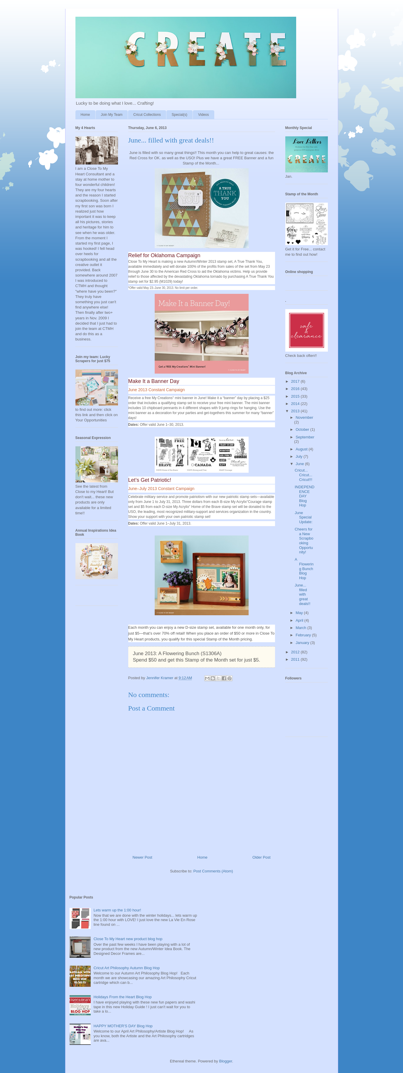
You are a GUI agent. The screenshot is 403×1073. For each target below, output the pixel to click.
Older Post (261, 857)
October (303, 429)
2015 (296, 396)
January (303, 642)
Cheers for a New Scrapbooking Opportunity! (304, 540)
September (305, 437)
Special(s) (179, 115)
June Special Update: (304, 517)
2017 (296, 381)
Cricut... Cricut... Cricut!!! (303, 475)
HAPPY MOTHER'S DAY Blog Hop (123, 1026)
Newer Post (142, 857)
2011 (296, 659)
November (304, 417)
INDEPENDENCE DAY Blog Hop (304, 496)
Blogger (225, 1061)
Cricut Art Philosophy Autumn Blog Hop (127, 968)
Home (85, 115)
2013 (296, 411)
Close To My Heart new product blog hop (128, 939)
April (300, 620)
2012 (296, 652)
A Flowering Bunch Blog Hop (304, 568)
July (299, 456)
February (304, 635)
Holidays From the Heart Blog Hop (123, 997)
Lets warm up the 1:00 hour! (117, 910)
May (300, 613)
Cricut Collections (147, 115)
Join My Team (112, 115)
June (300, 464)
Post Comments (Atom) (213, 871)
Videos (203, 115)
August (302, 449)
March (301, 628)
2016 (296, 389)
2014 (296, 403)
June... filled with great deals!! (302, 594)
